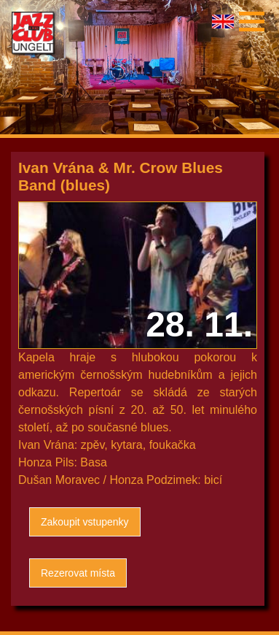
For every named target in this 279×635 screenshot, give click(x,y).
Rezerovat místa (78, 573)
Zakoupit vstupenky (85, 522)
